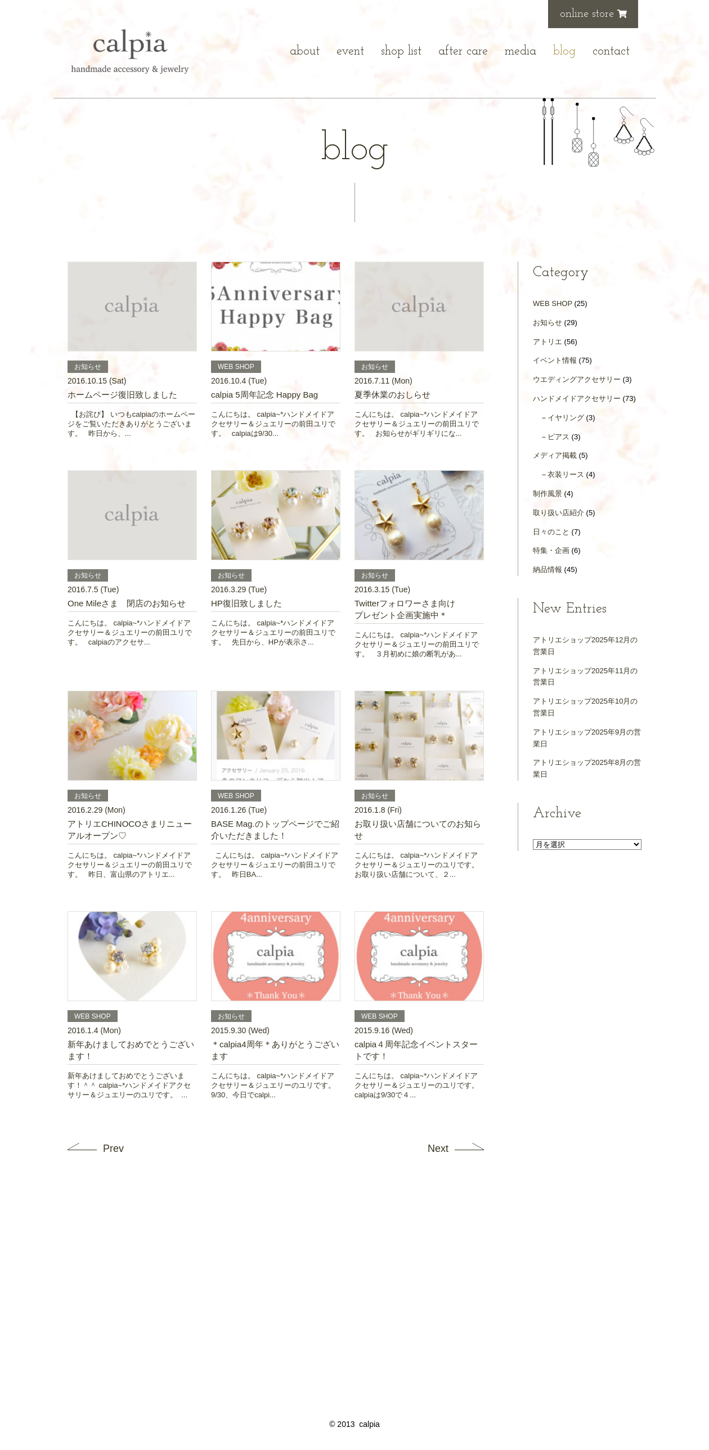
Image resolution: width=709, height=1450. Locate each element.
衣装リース (566, 474)
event (350, 51)
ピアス (558, 437)
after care (463, 51)
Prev (113, 1148)
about (305, 51)
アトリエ (547, 341)
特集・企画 (551, 550)
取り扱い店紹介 (558, 512)
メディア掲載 (555, 455)
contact (611, 51)
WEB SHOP (552, 303)
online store (593, 14)
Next (438, 1148)
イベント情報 (555, 360)
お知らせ (547, 322)
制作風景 (547, 493)
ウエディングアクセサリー (577, 379)
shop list (401, 51)
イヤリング (566, 417)
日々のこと (551, 532)
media (520, 51)
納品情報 (547, 569)
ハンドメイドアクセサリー (577, 398)
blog (564, 51)
